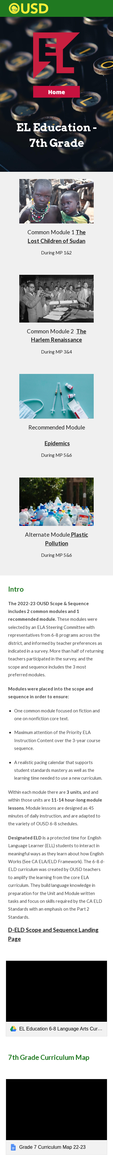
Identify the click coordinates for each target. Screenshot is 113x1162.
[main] (57, 134)
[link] (57, 998)
